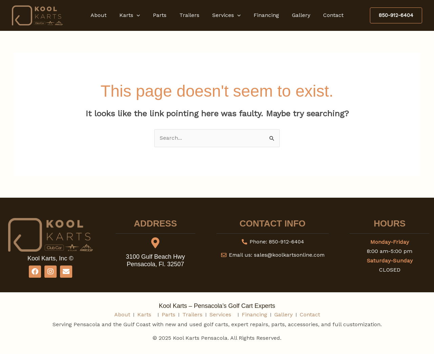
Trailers (190, 15)
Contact (326, 15)
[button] (141, 15)
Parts (163, 15)
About (106, 15)
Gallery (296, 15)
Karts (134, 15)
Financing (263, 15)
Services (225, 15)
